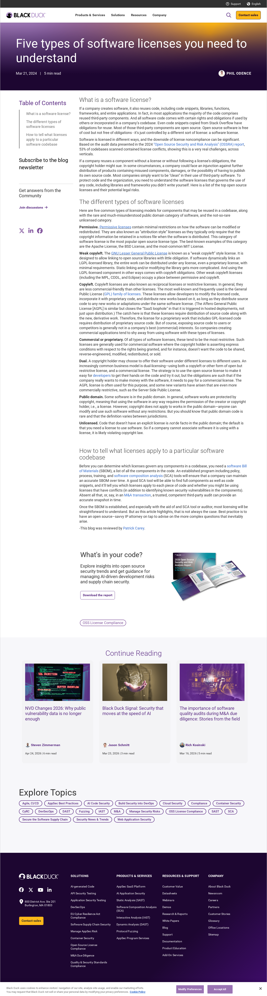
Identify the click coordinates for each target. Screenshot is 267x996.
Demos (166, 907)
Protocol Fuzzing (127, 931)
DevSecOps (78, 907)
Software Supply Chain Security (91, 924)
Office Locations (218, 927)
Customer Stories (219, 914)
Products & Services (90, 15)
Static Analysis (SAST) (130, 900)
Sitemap (213, 934)
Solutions (118, 15)
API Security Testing (83, 893)
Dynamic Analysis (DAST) (132, 924)
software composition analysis (138, 476)
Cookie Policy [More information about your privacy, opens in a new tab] (137, 991)
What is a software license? (48, 114)
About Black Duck (219, 886)
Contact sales (248, 15)
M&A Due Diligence (82, 955)
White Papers (170, 920)
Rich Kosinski (195, 745)
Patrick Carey (133, 528)
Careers (213, 900)
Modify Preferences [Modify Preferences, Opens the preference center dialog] (190, 989)
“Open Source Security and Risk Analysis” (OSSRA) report (199, 144)
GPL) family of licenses (122, 294)
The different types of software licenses (43, 124)
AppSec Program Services (132, 938)
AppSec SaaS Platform (130, 886)
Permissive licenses (115, 227)
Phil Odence (239, 73)
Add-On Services (172, 955)
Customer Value (172, 886)
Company (159, 15)
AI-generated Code (82, 886)
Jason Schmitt (118, 745)
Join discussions (31, 207)
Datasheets (169, 893)
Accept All (220, 989)
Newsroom (215, 893)
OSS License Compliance (103, 623)
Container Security (82, 938)
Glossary (214, 920)
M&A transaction (137, 495)
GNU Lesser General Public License (139, 253)
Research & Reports (175, 914)
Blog (165, 927)
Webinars (168, 900)
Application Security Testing (88, 900)
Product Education (174, 948)
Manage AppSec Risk (84, 931)
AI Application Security (130, 893)
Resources (138, 15)
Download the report (97, 595)
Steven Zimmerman (45, 745)
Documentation (172, 941)
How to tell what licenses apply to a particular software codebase (46, 139)
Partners (213, 907)
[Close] (260, 988)
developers (102, 375)
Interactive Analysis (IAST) (133, 917)
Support (236, 3)
